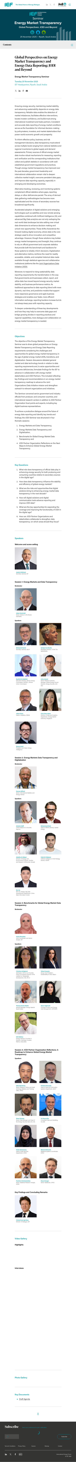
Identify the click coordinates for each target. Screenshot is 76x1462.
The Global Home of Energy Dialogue (28, 5)
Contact (60, 1446)
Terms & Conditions (10, 1446)
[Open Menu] (69, 4)
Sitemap (47, 1446)
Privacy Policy (21, 1446)
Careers (33, 1446)
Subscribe (64, 1437)
